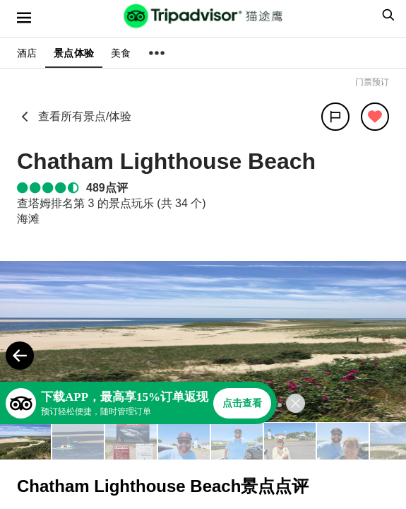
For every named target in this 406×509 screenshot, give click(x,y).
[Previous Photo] (20, 355)
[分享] (335, 117)
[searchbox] (386, 15)
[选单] (24, 17)
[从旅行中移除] (375, 117)
